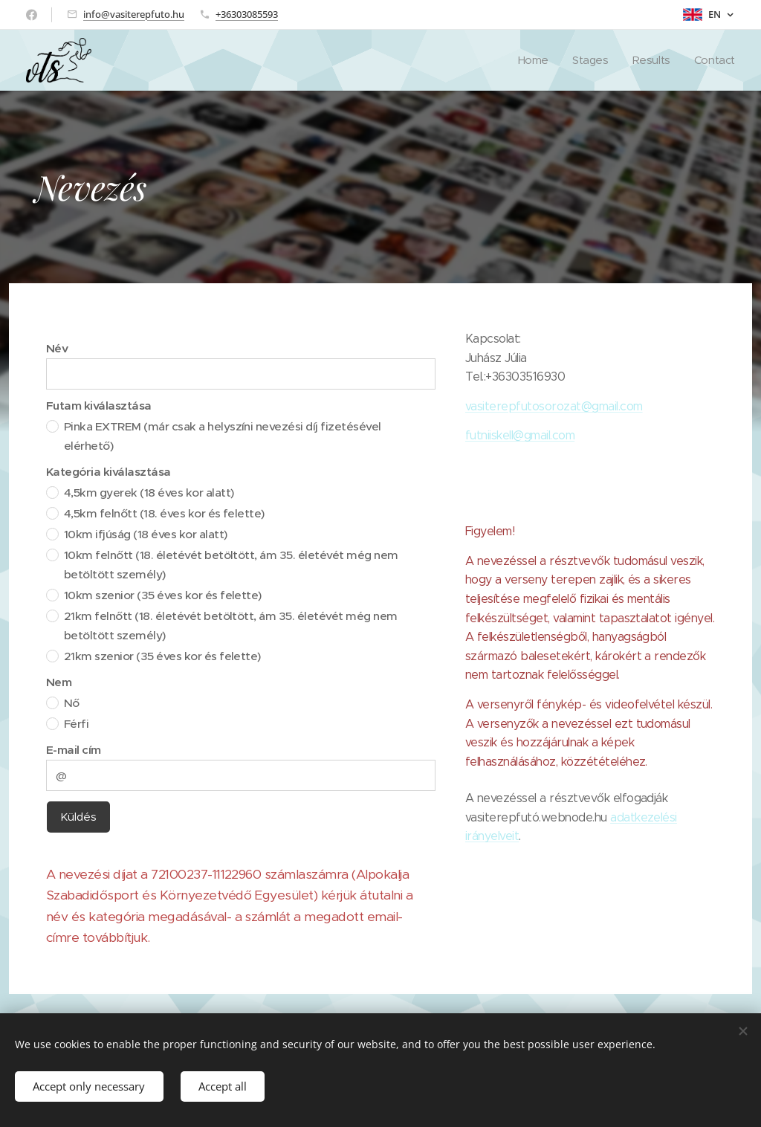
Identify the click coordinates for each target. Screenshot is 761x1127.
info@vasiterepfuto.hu (133, 14)
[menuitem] (530, 60)
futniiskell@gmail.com (519, 435)
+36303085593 (247, 14)
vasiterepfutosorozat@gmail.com (554, 406)
